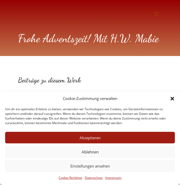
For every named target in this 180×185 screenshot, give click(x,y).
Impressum (113, 177)
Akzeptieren (90, 137)
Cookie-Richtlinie (70, 177)
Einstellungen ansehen (90, 166)
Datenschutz (94, 177)
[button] (172, 98)
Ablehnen (90, 151)
